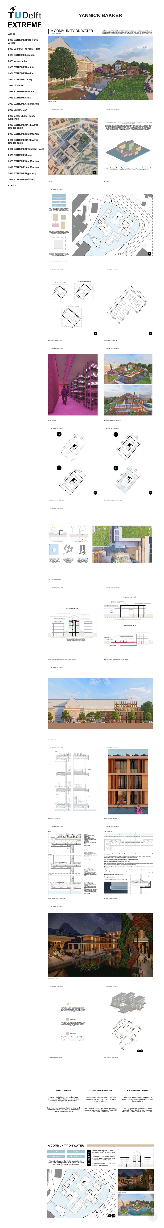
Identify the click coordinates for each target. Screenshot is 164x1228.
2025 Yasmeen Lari (18, 61)
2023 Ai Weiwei (16, 85)
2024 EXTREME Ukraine (20, 73)
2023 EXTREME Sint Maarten (23, 103)
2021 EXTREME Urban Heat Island (26, 149)
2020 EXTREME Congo (20, 155)
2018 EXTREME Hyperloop (22, 173)
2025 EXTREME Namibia (21, 67)
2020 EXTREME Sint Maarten (23, 161)
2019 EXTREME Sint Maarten (23, 167)
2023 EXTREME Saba (19, 97)
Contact (12, 185)
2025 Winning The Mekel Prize (24, 49)
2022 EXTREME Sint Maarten (23, 134)
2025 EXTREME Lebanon (21, 55)
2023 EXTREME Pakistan (21, 91)
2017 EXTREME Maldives (21, 179)
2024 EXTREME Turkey (20, 79)
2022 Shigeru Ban (17, 110)
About (11, 34)
